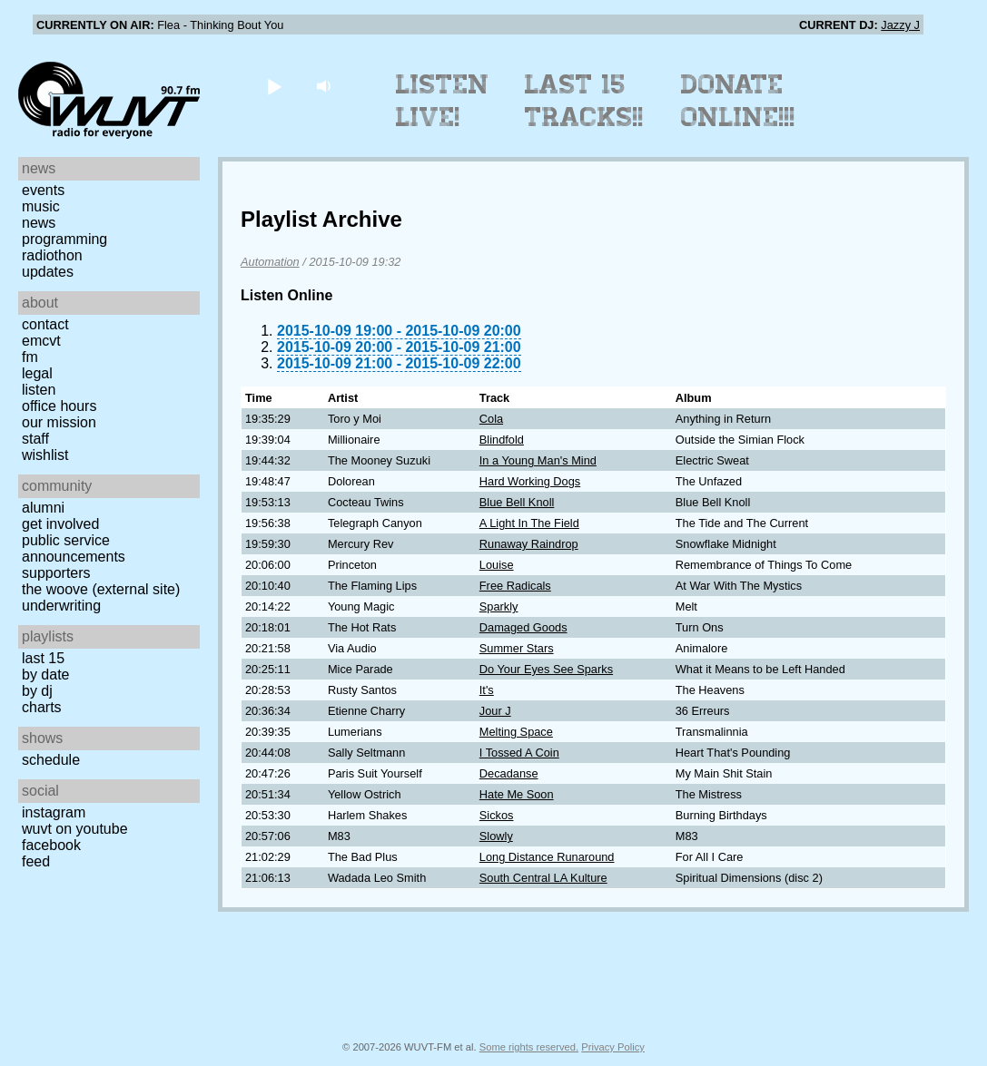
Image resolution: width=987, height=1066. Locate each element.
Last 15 (43, 658)
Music (41, 206)
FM (30, 357)
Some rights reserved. (528, 1047)
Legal (37, 373)
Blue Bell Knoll (517, 502)
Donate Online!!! (738, 100)
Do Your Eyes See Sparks (546, 669)
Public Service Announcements (73, 548)
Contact (45, 324)
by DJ (37, 691)
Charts (42, 707)
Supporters (56, 573)
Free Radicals (515, 585)
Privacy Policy (613, 1047)
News (38, 222)
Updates (48, 271)
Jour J (495, 711)
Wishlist (45, 455)
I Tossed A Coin (519, 752)
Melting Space (516, 731)
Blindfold (501, 439)
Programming (64, 239)
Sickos (496, 815)
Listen (38, 389)
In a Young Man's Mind (538, 460)
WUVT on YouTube (75, 828)
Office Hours (59, 406)
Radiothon (52, 255)
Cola (491, 418)
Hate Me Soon (516, 794)
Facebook (51, 845)
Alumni (43, 507)
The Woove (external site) (101, 589)
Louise (496, 565)
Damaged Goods (523, 627)
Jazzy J (900, 25)
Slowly (496, 836)
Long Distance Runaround (547, 857)
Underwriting (61, 605)
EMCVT (41, 340)
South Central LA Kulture (543, 878)
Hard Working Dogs (529, 481)
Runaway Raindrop (528, 544)
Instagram (53, 812)
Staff (35, 438)
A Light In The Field (529, 523)
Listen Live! (442, 100)
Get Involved (60, 524)
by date (45, 674)
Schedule (51, 760)
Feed (36, 861)
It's (486, 690)
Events (43, 190)
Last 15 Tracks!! (584, 100)
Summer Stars (516, 648)
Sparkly (498, 606)
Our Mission (59, 422)
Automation (270, 262)
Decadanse (508, 773)
